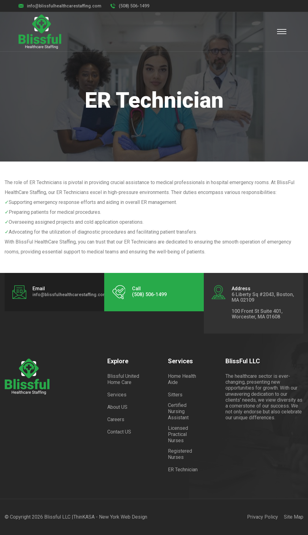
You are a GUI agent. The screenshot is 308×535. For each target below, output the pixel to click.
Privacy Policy (262, 517)
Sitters (175, 395)
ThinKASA (84, 517)
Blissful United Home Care (123, 379)
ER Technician (183, 469)
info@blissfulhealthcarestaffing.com (64, 5)
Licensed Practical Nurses (178, 434)
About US (117, 407)
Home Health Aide (182, 379)
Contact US (119, 432)
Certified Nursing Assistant (178, 411)
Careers (115, 419)
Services (116, 395)
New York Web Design (123, 517)
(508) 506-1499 (134, 5)
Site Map (293, 517)
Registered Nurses (180, 454)
